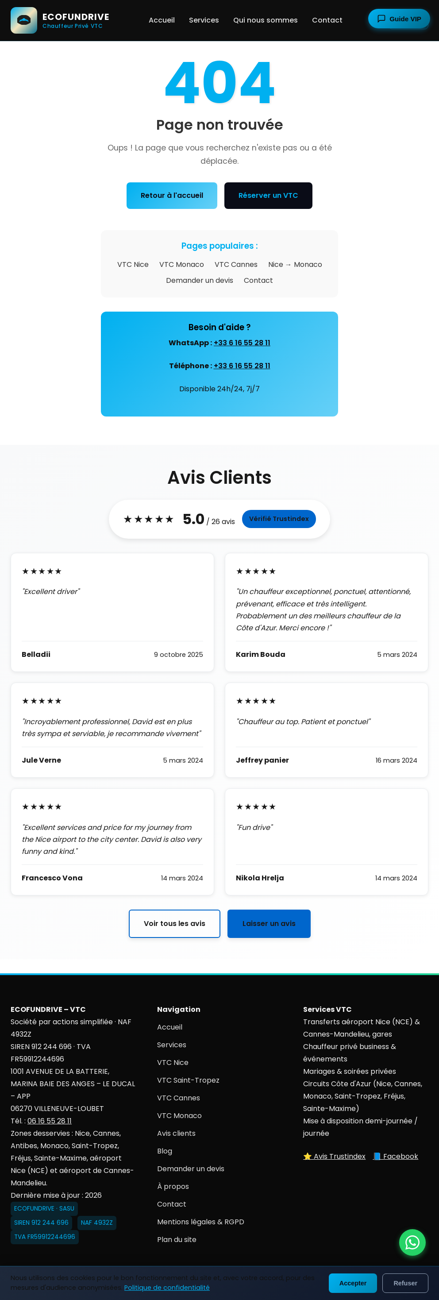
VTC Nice (133, 264)
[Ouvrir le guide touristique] (399, 18)
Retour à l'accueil (172, 195)
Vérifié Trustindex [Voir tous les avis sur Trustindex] (279, 518)
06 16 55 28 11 (49, 1121)
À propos (173, 1186)
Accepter (353, 1283)
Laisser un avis (269, 923)
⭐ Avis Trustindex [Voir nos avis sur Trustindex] (334, 1156)
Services (204, 20)
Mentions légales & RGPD (200, 1222)
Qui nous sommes (265, 20)
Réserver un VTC (268, 195)
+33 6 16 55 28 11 (242, 343)
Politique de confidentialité (167, 1287)
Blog (164, 1151)
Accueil (162, 20)
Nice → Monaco (295, 264)
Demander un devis (199, 280)
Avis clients (176, 1133)
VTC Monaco (181, 264)
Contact (327, 20)
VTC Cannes (236, 264)
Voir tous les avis (174, 923)
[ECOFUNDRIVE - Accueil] (60, 20)
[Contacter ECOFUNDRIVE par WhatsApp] (412, 1242)
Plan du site (176, 1239)
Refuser (405, 1283)
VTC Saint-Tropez (188, 1080)
